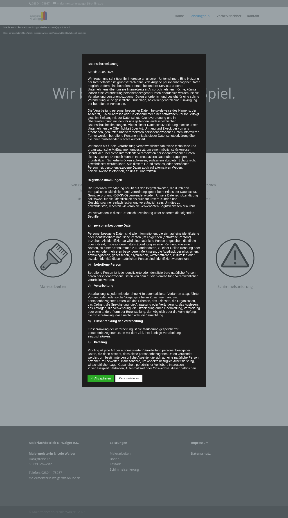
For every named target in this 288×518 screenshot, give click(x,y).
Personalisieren (129, 378)
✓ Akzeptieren (101, 378)
